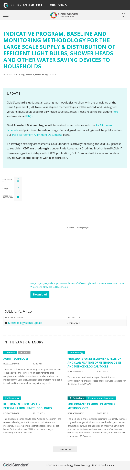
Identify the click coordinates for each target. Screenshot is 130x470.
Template (10, 352)
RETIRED (54, 75)
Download (40, 294)
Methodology (41, 75)
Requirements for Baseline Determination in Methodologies (28, 406)
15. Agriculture (77, 398)
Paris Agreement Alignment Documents (37, 135)
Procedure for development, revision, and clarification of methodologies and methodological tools (96, 362)
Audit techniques (16, 359)
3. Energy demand (25, 75)
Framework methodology (102, 398)
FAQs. (29, 116)
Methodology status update (26, 323)
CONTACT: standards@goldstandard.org (68, 465)
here (115, 112)
